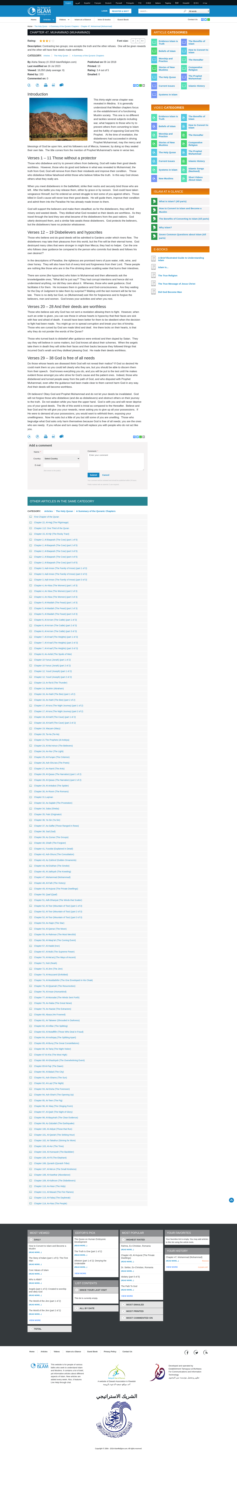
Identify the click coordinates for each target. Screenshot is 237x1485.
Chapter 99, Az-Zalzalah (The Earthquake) (51, 1123)
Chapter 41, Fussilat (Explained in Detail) (51, 848)
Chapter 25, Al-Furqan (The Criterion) (49, 757)
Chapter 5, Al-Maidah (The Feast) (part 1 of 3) (53, 602)
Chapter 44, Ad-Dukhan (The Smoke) (49, 866)
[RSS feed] (205, 1352)
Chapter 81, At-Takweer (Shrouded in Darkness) (54, 1020)
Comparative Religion (195, 68)
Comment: (93, 451)
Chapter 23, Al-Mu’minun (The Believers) (51, 745)
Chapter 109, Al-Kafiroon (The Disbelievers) (52, 1180)
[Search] (185, 11)
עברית (205, 3)
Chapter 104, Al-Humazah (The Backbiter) (51, 1152)
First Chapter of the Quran (44, 517)
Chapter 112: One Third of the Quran (49, 528)
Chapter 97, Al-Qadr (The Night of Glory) (50, 1112)
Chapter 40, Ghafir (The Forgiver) (47, 843)
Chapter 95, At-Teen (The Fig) (45, 1100)
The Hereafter (196, 59)
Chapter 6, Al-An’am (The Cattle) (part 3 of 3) (53, 631)
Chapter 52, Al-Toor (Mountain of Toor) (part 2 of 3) (55, 911)
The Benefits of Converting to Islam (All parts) (184, 218)
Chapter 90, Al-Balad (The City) (46, 1072)
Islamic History (197, 86)
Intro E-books (104, 19)
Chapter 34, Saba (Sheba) (44, 808)
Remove (205, 1261)
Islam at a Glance (83, 19)
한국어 (196, 3)
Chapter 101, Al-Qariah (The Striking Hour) (52, 1135)
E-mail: (38, 465)
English (68, 3)
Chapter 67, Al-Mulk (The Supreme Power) (52, 951)
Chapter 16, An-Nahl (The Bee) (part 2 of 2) (52, 700)
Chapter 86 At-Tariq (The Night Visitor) (50, 1049)
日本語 (148, 3)
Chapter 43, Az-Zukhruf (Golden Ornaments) (52, 860)
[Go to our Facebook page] (187, 1352)
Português (130, 3)
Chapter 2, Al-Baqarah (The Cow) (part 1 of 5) (53, 539)
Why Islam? (165, 227)
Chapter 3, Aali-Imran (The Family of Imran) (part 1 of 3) (58, 568)
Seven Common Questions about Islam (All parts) (182, 236)
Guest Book (123, 19)
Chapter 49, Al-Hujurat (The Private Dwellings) (53, 888)
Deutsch (108, 3)
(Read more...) (35, 1252)
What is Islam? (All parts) (172, 201)
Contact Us (193, 19)
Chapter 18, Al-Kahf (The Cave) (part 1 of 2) (52, 717)
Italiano (158, 3)
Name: (37, 452)
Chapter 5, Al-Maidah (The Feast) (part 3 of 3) (53, 614)
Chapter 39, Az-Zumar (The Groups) (49, 837)
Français (97, 3)
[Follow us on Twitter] (196, 1352)
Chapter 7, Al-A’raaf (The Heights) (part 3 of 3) (53, 648)
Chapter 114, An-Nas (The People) (48, 1203)
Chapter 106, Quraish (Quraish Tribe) (49, 1163)
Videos (62, 19)
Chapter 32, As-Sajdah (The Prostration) (50, 803)
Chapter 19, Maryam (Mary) (44, 728)
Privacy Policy (110, 1352)
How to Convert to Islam (198, 51)
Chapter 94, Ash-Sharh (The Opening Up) (51, 1094)
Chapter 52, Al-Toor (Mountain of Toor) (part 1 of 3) (55, 906)
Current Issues (167, 86)
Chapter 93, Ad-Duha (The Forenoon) (49, 1089)
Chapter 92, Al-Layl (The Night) (46, 1083)
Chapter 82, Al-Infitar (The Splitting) (48, 1026)
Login (104, 11)
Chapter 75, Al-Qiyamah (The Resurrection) (52, 986)
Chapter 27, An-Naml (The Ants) (47, 768)
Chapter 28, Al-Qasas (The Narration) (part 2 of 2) (55, 780)
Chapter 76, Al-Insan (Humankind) (48, 991)
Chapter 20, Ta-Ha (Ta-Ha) (44, 734)
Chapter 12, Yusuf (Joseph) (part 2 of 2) (50, 677)
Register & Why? (120, 11)
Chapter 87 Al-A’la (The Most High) (48, 1054)
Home (33, 19)
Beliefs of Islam (167, 51)
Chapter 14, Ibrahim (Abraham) (46, 688)
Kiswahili (186, 3)
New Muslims (166, 178)
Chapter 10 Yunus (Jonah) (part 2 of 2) (50, 665)
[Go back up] (231, 1200)
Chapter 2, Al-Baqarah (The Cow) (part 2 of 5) (53, 545)
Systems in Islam (168, 94)
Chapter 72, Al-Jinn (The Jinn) (46, 969)
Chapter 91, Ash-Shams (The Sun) (48, 1077)
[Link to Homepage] (39, 11)
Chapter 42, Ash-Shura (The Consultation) (51, 854)
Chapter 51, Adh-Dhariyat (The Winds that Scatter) (55, 900)
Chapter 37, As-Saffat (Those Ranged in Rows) (54, 826)
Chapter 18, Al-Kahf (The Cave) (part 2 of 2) (52, 723)
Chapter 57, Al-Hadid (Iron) (44, 946)
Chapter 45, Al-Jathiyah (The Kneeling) (50, 871)
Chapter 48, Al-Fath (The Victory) (47, 883)
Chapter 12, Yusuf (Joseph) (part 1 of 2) (50, 671)
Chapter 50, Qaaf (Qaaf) (43, 894)
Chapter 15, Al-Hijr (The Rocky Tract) (49, 534)
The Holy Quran (40, 26)
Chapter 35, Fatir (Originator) (45, 814)
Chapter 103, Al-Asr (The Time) (46, 1146)
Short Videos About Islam (196, 178)
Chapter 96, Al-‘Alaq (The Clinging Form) (51, 1106)
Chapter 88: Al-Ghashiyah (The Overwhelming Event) (57, 1060)
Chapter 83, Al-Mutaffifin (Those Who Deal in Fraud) (56, 1032)
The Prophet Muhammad (195, 77)
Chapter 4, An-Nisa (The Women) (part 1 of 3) (53, 585)
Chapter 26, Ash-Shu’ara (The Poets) (49, 763)
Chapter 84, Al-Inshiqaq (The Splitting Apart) (52, 1037)
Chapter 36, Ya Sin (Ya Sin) (44, 820)
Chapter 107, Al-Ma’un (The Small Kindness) (52, 1169)
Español (87, 3)
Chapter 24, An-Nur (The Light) (46, 751)
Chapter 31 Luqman (41, 797)
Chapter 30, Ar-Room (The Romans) (49, 791)
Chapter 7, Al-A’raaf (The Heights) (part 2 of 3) (53, 642)
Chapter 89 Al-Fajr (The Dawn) (46, 1066)
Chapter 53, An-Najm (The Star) (46, 923)
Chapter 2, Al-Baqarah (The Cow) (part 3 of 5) (53, 551)
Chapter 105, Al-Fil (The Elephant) (48, 1157)
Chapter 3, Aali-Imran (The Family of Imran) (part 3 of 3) (58, 579)
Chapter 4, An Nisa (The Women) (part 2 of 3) (53, 591)
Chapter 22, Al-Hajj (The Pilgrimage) (49, 522)
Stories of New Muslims (167, 68)
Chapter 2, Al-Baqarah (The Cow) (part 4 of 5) (53, 557)
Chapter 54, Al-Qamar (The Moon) (48, 929)
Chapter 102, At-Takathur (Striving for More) (52, 1140)
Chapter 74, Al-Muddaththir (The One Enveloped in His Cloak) (61, 980)
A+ (142, 41)
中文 (140, 3)
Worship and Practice (166, 59)
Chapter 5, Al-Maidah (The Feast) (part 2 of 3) (53, 608)
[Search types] (198, 11)
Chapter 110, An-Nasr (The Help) (47, 1186)
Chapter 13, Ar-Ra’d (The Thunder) (48, 682)
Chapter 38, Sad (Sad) (42, 831)
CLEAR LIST (203, 1267)
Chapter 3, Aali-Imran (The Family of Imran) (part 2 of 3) (58, 574)
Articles (47, 19)
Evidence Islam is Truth (168, 42)
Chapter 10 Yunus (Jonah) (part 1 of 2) (50, 660)
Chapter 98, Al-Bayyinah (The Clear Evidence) (53, 1117)
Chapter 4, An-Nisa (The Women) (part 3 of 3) (53, 597)
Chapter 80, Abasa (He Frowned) (47, 1014)
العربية (77, 3)
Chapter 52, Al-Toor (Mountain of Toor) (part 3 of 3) (55, 917)
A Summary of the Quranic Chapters (64, 26)
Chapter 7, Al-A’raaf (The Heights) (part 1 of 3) (53, 637)
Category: (35, 55)
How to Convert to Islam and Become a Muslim (180, 210)
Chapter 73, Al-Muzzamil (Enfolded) (48, 974)
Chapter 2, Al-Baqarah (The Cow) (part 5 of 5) (53, 562)
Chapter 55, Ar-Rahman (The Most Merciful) (52, 934)
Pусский (119, 3)
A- (133, 41)
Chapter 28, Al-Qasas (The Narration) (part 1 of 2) (55, 774)
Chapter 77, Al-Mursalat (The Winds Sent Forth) (54, 997)
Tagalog (168, 3)
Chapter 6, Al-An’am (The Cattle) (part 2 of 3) (53, 625)
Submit (93, 475)
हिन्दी (176, 3)
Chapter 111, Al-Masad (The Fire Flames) (51, 1192)
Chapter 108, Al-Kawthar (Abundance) (49, 1175)
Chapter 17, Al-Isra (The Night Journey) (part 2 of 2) (56, 711)
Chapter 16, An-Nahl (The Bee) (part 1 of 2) (52, 694)
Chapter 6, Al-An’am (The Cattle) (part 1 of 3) (53, 620)
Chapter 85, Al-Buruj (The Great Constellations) (54, 1043)
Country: (37, 458)
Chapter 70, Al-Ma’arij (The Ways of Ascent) (52, 957)
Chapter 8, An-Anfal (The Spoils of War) (50, 654)
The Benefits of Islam (197, 42)
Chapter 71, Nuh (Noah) (43, 963)
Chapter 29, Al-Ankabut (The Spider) (49, 785)
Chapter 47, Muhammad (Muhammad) (49, 877)
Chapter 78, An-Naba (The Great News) (50, 1003)
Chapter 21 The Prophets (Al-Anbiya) (49, 740)
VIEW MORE (35, 1320)
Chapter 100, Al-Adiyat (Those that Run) (50, 1129)
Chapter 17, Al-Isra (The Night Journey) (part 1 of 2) (56, 705)
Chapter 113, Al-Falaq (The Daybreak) (49, 1197)
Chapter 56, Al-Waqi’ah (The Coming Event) (52, 940)
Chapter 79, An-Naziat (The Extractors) (50, 1009)
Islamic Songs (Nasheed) (196, 169)
